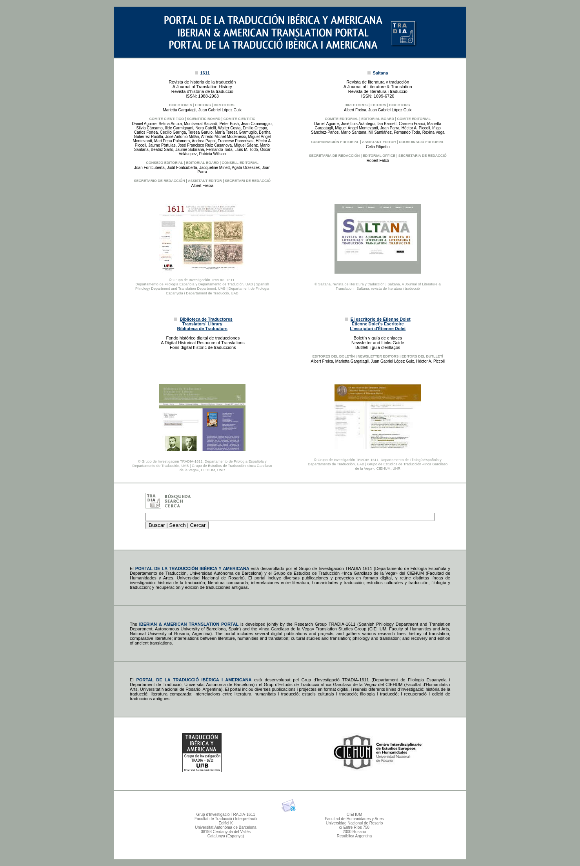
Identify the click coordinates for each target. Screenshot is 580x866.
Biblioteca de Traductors (202, 328)
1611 (204, 73)
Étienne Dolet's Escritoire (378, 323)
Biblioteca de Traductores (206, 319)
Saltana (380, 73)
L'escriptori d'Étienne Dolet (377, 328)
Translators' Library (202, 323)
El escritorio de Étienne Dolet (381, 319)
